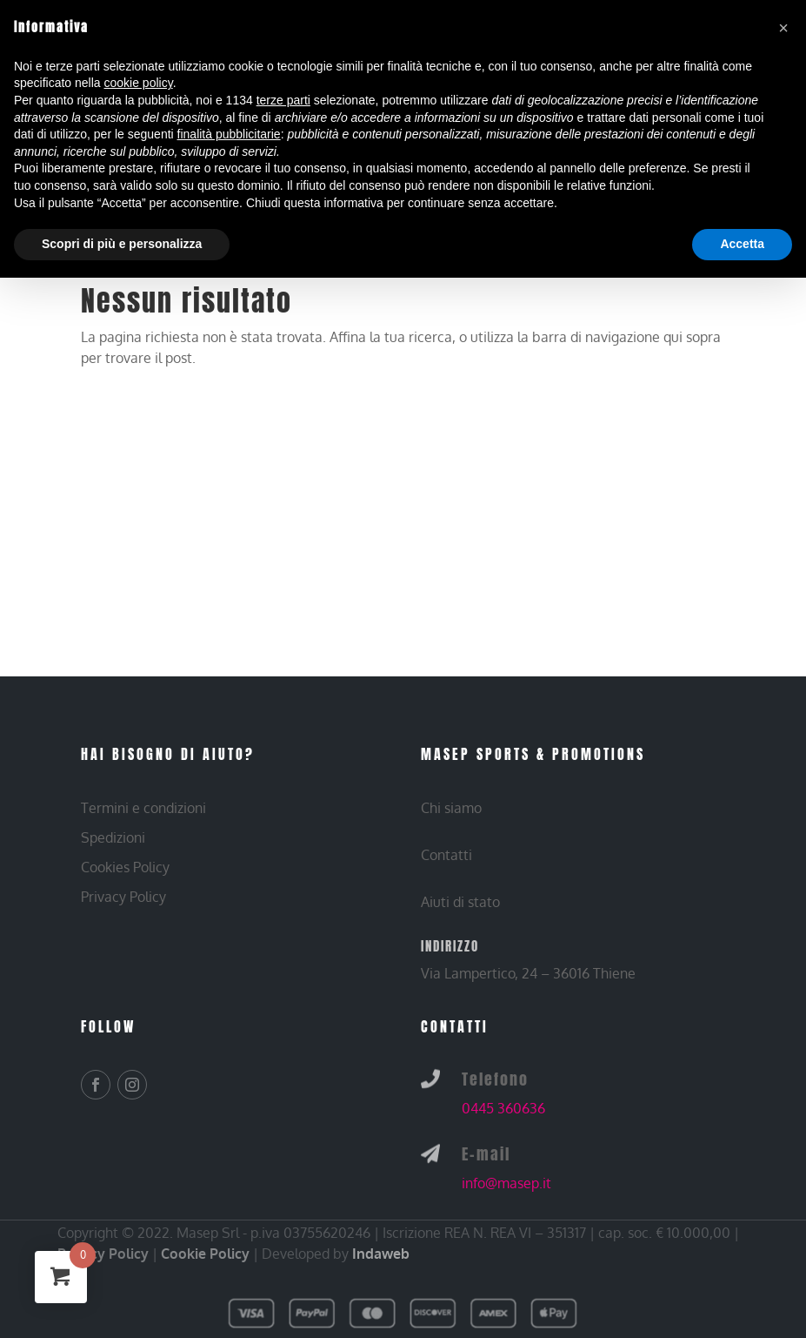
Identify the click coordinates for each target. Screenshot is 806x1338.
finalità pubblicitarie (229, 134)
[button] (783, 28)
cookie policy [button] (138, 83)
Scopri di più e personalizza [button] (122, 244)
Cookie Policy (205, 1253)
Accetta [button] (742, 244)
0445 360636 (503, 1108)
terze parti (283, 100)
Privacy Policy (103, 1253)
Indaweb (381, 1253)
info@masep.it (506, 1183)
